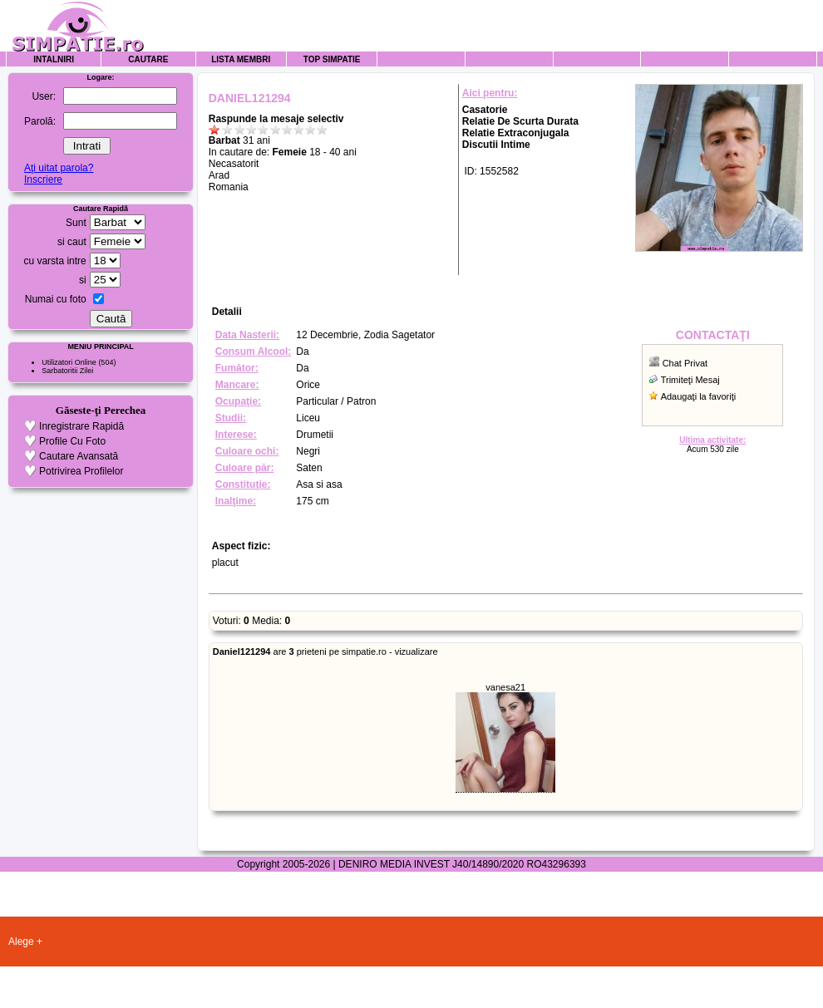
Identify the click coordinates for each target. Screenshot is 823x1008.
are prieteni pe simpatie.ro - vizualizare (325, 651)
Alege (21, 941)
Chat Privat (685, 363)
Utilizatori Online (69, 362)
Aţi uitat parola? (58, 168)
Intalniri (53, 59)
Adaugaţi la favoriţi (699, 396)
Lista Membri (240, 59)
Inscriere (43, 179)
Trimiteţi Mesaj (690, 380)
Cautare (148, 59)
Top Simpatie (332, 59)
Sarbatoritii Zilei (67, 370)
